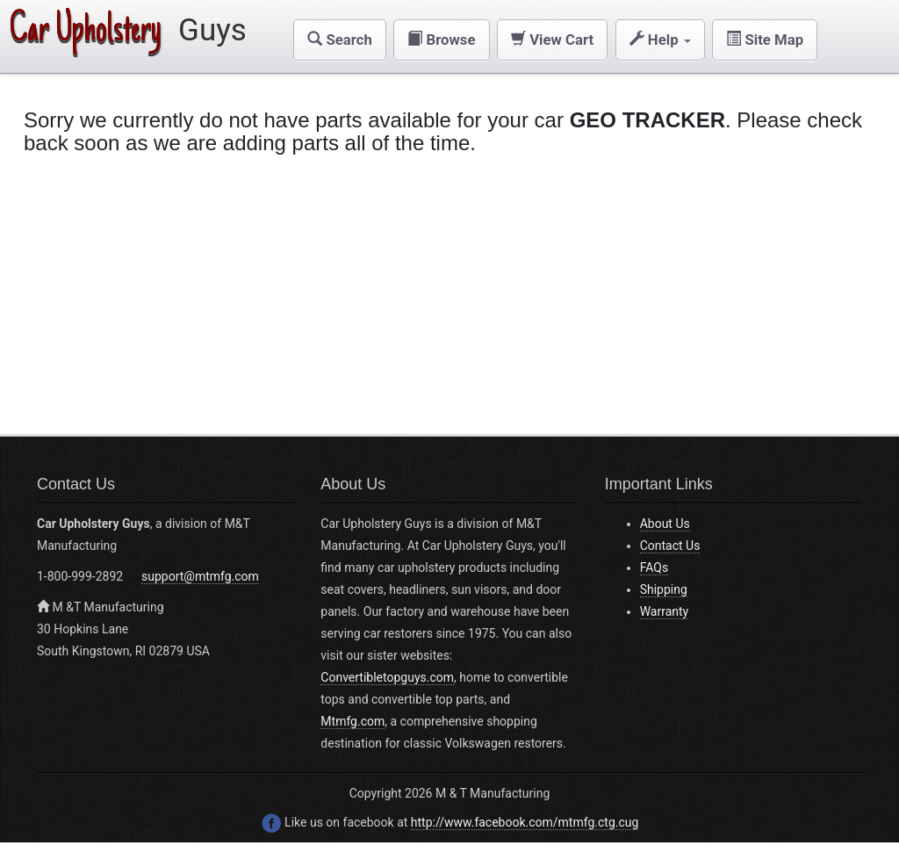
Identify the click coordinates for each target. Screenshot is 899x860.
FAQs (654, 567)
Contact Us (670, 545)
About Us (665, 524)
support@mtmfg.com (200, 576)
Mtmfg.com (352, 721)
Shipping (663, 589)
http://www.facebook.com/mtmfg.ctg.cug (525, 822)
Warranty (664, 611)
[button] (339, 40)
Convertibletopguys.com (387, 677)
